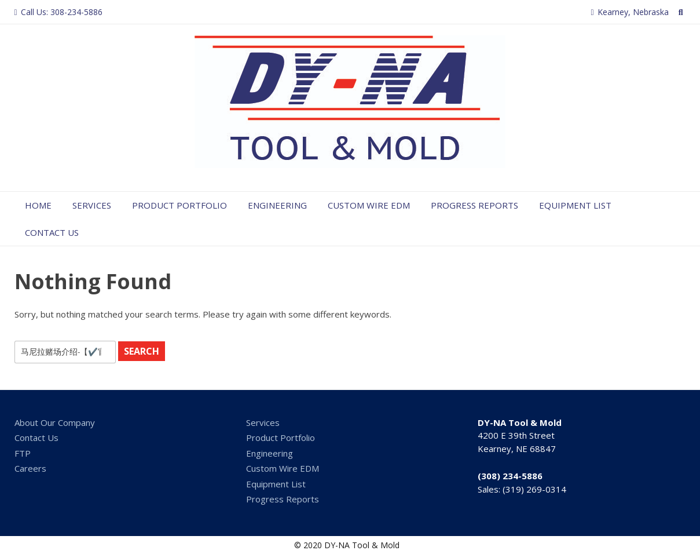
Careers (30, 468)
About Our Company (54, 422)
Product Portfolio (179, 205)
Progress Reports (474, 205)
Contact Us (52, 232)
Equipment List (575, 205)
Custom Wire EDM (369, 205)
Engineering (277, 205)
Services (91, 205)
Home (38, 205)
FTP (22, 453)
